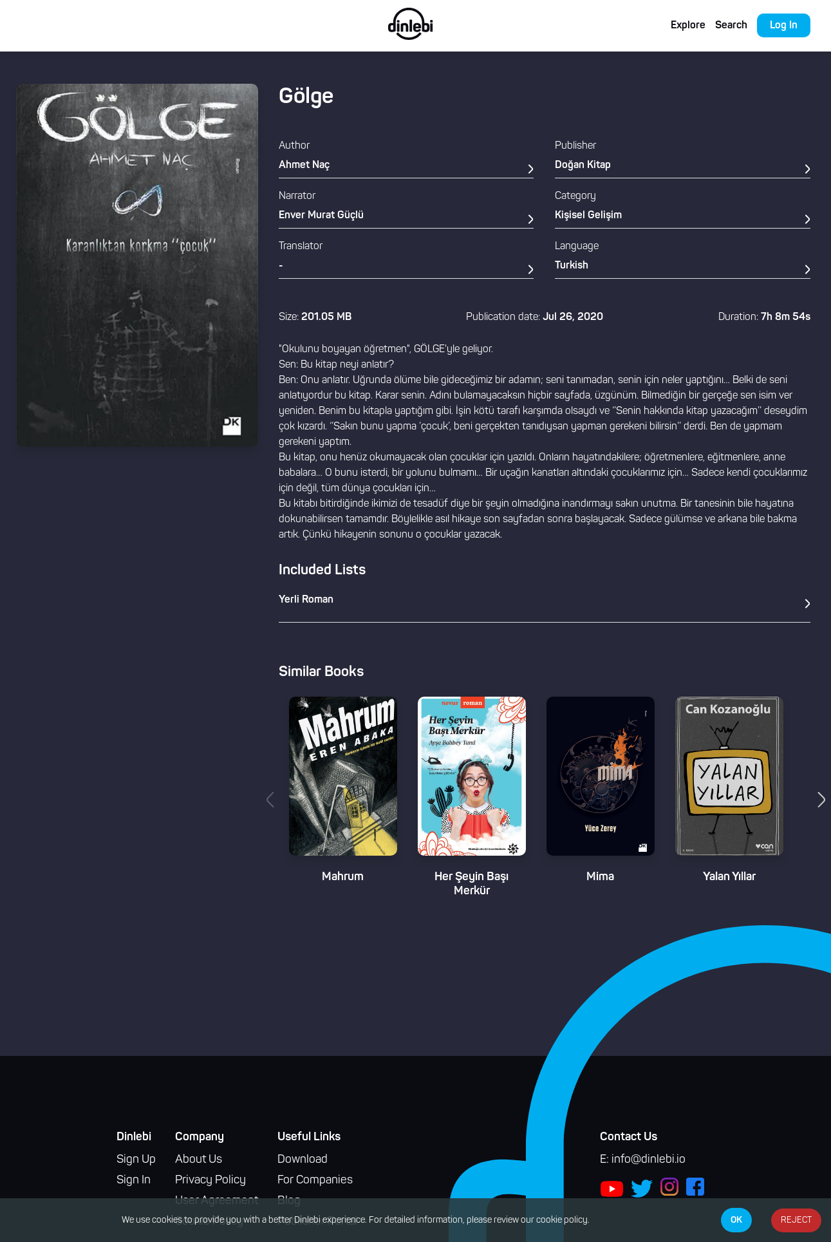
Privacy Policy (210, 1180)
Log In (784, 26)
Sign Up (136, 1160)
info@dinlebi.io (649, 1160)
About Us (198, 1160)
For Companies (315, 1180)
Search (731, 26)
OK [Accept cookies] (736, 1220)
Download (302, 1160)
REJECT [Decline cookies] (796, 1220)
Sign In (134, 1180)
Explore (688, 26)
